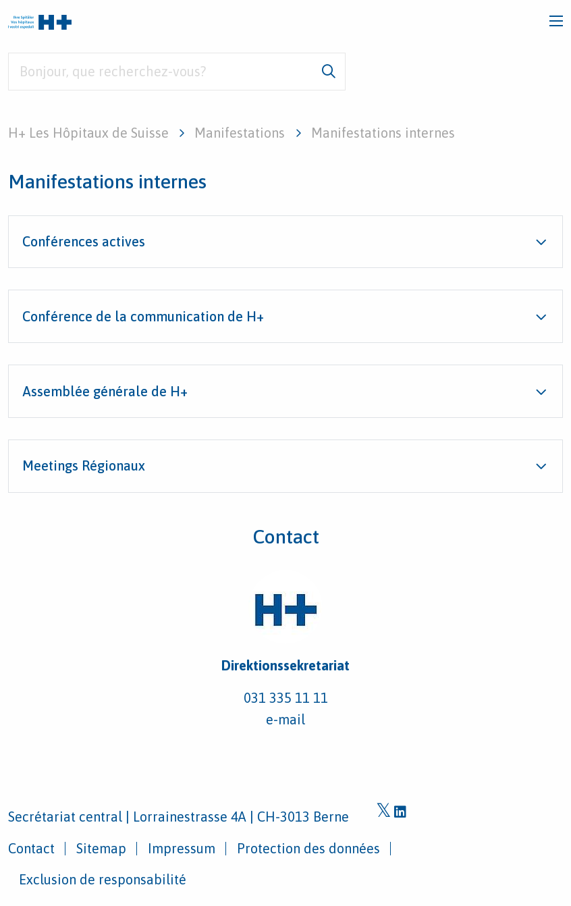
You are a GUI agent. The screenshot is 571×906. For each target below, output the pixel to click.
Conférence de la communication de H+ (143, 316)
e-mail (285, 719)
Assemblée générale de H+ (105, 391)
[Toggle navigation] (556, 21)
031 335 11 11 (286, 697)
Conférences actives (83, 241)
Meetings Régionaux (83, 465)
